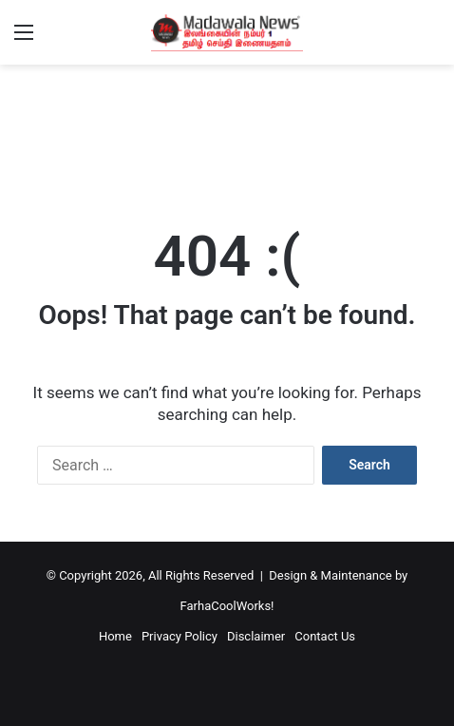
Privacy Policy (180, 636)
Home (115, 636)
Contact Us (324, 636)
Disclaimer (256, 636)
